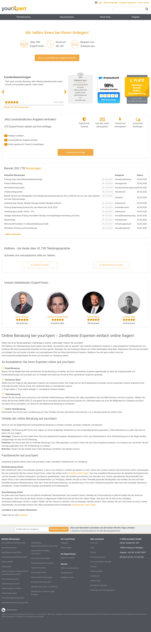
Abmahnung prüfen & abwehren (44, 587)
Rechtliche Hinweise (98, 585)
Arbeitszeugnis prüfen (11, 584)
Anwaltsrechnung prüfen (41, 582)
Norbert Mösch (93, 317)
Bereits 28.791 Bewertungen (16, 107)
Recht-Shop (105, 17)
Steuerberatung (67, 17)
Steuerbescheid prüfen (40, 558)
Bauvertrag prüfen (9, 548)
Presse (93, 552)
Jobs (92, 548)
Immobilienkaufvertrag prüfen (14, 543)
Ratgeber (64, 543)
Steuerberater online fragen (84, 505)
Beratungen (33, 168)
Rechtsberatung (23, 17)
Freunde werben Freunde (100, 562)
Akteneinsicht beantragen (41, 577)
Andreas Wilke (129, 317)
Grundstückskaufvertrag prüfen (14, 557)
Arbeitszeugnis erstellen (11, 588)
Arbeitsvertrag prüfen (10, 579)
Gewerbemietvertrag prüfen (13, 598)
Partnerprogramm (97, 557)
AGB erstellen (7, 562)
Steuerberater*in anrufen (111, 265)
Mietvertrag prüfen (9, 593)
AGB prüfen (6, 566)
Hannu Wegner (22, 317)
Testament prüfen (38, 568)
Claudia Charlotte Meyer (57, 317)
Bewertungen (66, 548)
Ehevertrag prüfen (38, 572)
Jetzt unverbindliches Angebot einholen (57, 58)
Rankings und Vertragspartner (102, 590)
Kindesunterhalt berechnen (42, 563)
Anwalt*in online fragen (78, 473)
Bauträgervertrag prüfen (11, 552)
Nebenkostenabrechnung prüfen (15, 602)
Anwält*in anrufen (40, 265)
